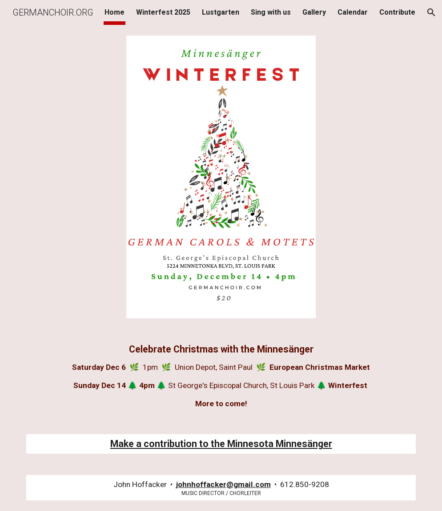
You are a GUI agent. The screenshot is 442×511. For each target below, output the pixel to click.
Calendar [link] (353, 12)
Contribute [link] (397, 12)
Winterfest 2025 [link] (163, 12)
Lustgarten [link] (220, 12)
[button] (431, 12)
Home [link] (114, 12)
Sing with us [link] (271, 12)
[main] (221, 376)
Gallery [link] (314, 12)
